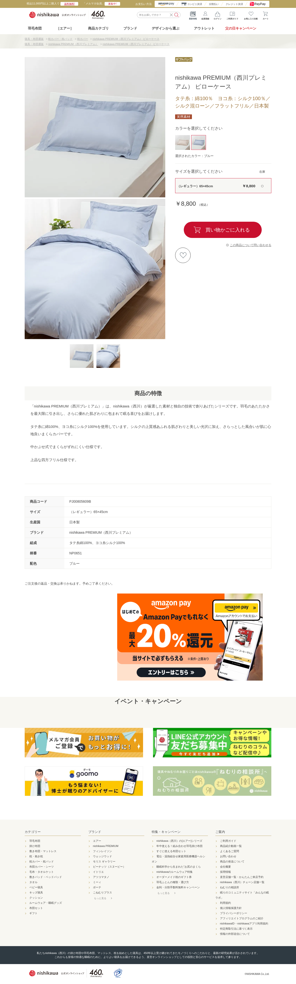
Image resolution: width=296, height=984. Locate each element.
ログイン (218, 15)
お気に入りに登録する (183, 255)
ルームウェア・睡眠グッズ (45, 902)
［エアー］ (65, 28)
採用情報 (225, 871)
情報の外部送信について (235, 933)
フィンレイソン (102, 851)
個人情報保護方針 (231, 907)
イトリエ (98, 871)
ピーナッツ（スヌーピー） (109, 866)
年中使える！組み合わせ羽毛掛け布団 (179, 845)
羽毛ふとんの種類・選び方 (172, 882)
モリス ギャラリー (104, 861)
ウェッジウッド (102, 856)
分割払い (214, 4)
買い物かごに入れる (227, 230)
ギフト (33, 913)
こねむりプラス (102, 892)
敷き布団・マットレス (42, 851)
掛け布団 (34, 845)
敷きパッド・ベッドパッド (45, 876)
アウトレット (204, 28)
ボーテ (97, 887)
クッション (36, 897)
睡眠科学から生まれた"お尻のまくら (178, 866)
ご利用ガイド (232, 15)
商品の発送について (232, 861)
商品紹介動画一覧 (231, 845)
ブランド (94, 832)
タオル (33, 882)
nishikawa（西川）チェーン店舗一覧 (242, 882)
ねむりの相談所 (229, 887)
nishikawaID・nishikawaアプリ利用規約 (244, 923)
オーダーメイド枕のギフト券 (174, 876)
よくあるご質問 (229, 851)
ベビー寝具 (36, 887)
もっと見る (100, 898)
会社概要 (225, 866)
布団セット (36, 907)
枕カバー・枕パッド (41, 861)
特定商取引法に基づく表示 (236, 928)
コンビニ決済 (194, 4)
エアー (97, 840)
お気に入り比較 (251, 15)
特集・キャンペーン (166, 832)
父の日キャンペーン (240, 28)
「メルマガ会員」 (101, 3)
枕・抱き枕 (36, 856)
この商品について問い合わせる (250, 245)
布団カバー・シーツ (41, 866)
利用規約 (225, 902)
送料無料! (69, 3)
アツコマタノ (101, 876)
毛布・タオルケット (41, 871)
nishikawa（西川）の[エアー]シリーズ (179, 840)
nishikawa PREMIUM (105, 845)
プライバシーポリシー (233, 913)
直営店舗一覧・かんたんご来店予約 (241, 876)
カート (266, 15)
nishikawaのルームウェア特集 (174, 871)
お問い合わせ (228, 856)
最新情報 (193, 15)
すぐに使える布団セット (171, 851)
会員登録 (205, 15)
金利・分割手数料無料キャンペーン (178, 887)
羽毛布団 (35, 28)
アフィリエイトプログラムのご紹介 (241, 918)
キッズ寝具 (36, 892)
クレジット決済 (234, 4)
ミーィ (97, 882)
